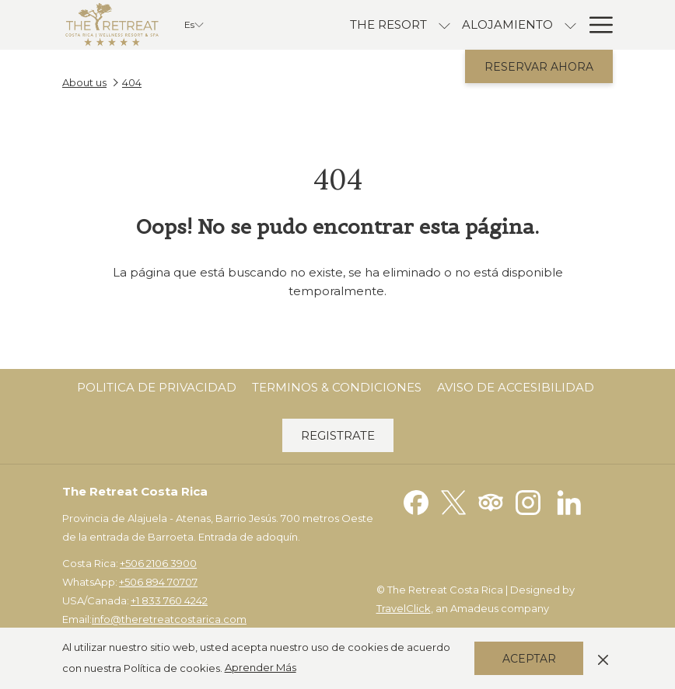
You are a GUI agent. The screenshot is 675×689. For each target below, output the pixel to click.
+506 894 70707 (158, 582)
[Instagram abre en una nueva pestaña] (528, 501)
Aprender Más (260, 667)
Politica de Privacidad (156, 387)
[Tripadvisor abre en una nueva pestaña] (490, 501)
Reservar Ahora (538, 67)
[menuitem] (156, 387)
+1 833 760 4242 (169, 600)
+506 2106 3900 (158, 563)
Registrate (338, 435)
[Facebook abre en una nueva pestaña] (416, 501)
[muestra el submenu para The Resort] (444, 25)
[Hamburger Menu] (595, 25)
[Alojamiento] (507, 25)
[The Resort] (388, 25)
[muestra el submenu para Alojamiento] (570, 25)
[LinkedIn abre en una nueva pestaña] (569, 501)
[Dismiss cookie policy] (603, 658)
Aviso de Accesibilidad (515, 387)
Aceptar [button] (529, 659)
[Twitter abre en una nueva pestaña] (453, 501)
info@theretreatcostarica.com (169, 619)
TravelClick (403, 608)
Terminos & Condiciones (336, 387)
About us (84, 82)
